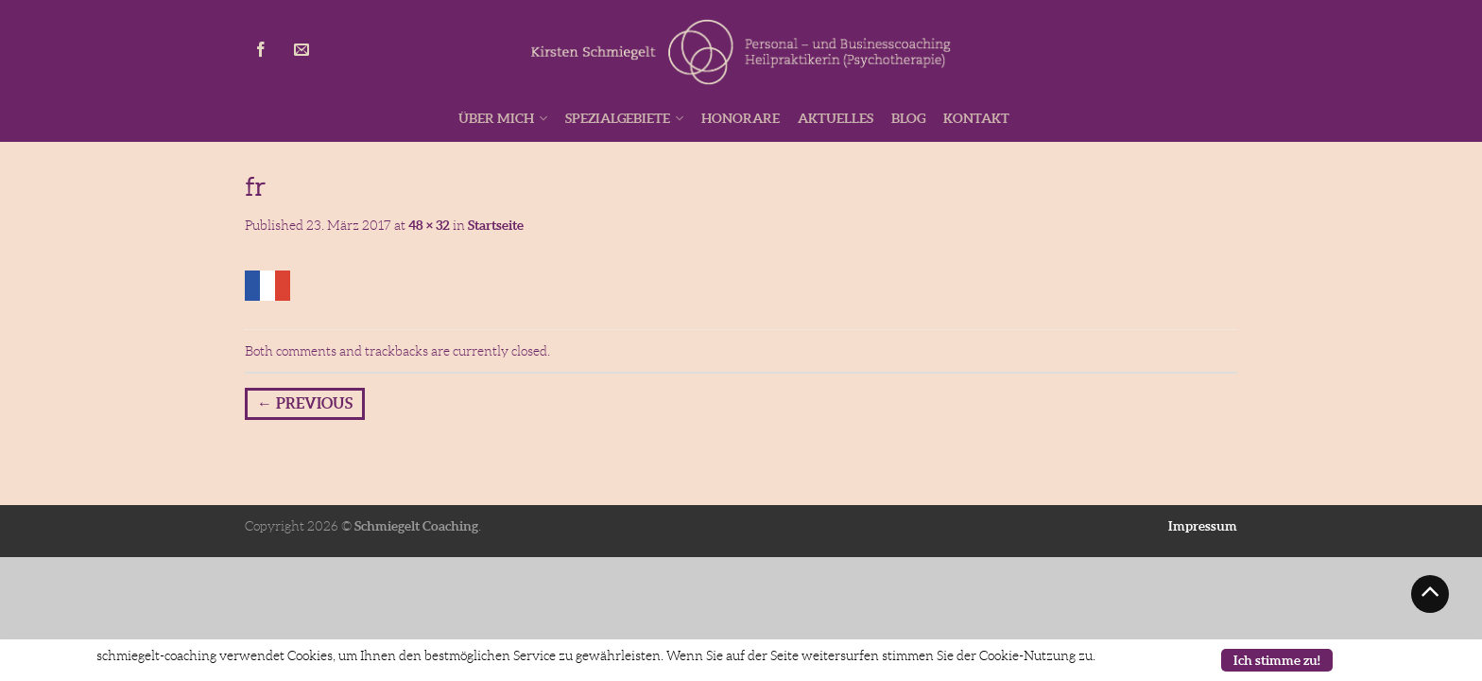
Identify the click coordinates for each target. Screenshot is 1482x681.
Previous (305, 402)
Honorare (740, 118)
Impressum (1202, 525)
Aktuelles (835, 118)
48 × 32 (429, 225)
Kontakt (976, 118)
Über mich (496, 118)
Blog (908, 118)
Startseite (496, 225)
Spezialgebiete (617, 118)
